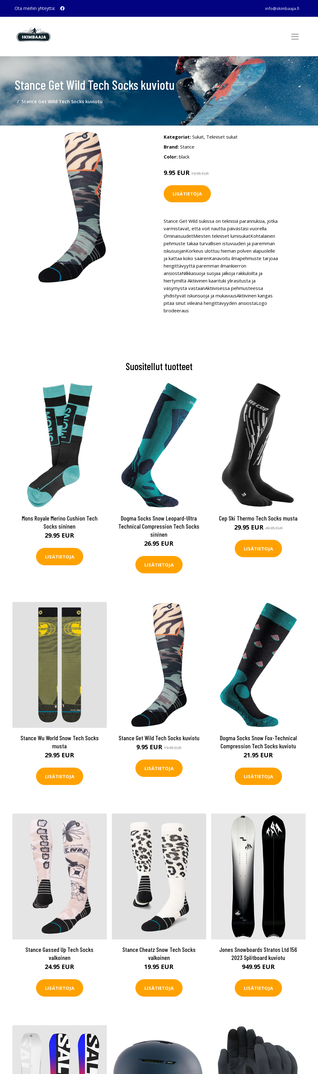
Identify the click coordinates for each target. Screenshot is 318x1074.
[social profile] (62, 8)
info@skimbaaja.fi (280, 8)
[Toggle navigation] (295, 37)
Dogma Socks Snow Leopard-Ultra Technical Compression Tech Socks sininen (158, 519)
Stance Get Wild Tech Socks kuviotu (159, 731)
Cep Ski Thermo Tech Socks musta (258, 511)
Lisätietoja (187, 188)
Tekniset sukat (222, 131)
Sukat (198, 131)
